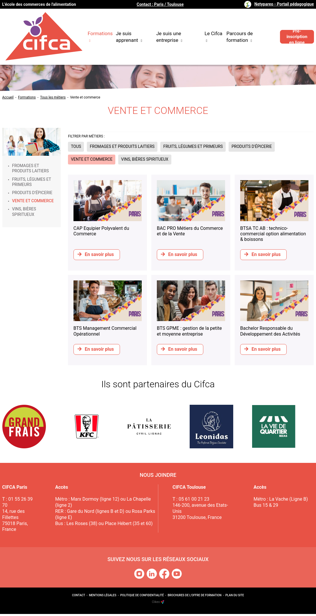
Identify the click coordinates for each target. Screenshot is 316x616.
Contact (78, 597)
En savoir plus (96, 254)
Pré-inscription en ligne (294, 29)
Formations (27, 97)
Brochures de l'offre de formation (194, 597)
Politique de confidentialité (142, 597)
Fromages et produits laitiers (30, 168)
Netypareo (284, 4)
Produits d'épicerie (32, 192)
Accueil (8, 97)
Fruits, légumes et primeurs (31, 182)
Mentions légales (102, 597)
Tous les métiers (53, 97)
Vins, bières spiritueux (24, 211)
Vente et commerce (85, 97)
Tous (76, 146)
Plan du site (234, 597)
